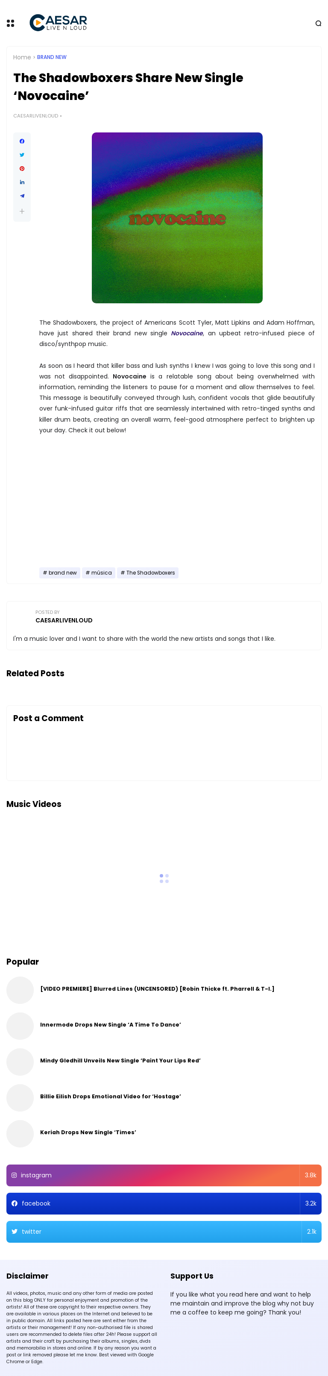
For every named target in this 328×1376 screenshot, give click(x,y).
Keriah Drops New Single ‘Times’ (88, 1132)
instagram (168, 1175)
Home (22, 57)
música (101, 572)
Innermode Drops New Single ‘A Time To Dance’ (110, 1024)
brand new (52, 57)
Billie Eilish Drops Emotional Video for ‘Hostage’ (110, 1096)
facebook (169, 1204)
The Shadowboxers (150, 572)
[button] (22, 211)
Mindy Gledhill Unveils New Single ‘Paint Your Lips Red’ (120, 1060)
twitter (169, 1232)
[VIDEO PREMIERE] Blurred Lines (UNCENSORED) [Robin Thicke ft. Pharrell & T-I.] (157, 988)
